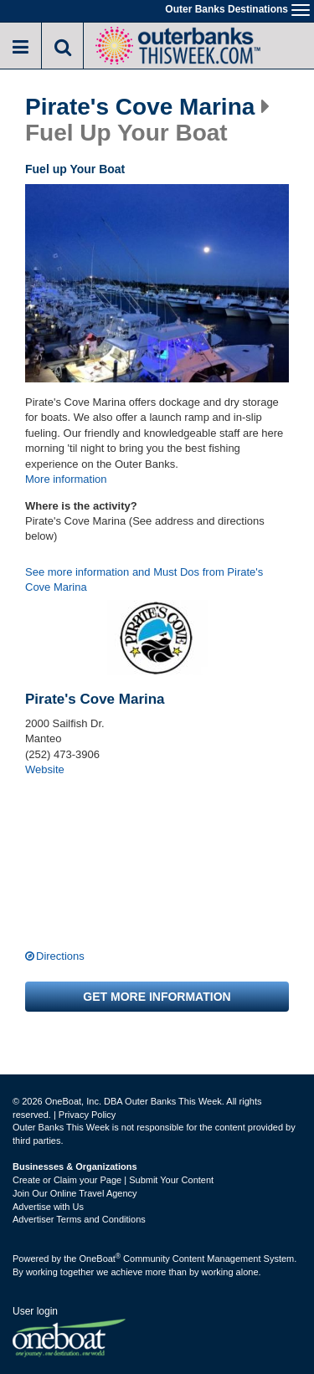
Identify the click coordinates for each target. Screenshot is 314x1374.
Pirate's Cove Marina (140, 107)
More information (66, 479)
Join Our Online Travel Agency (75, 1193)
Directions (60, 956)
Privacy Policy (87, 1115)
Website (44, 769)
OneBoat (100, 1259)
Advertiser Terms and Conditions (79, 1219)
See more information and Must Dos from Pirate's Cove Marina (144, 580)
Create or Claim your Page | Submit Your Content (113, 1180)
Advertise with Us (48, 1207)
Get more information (156, 996)
